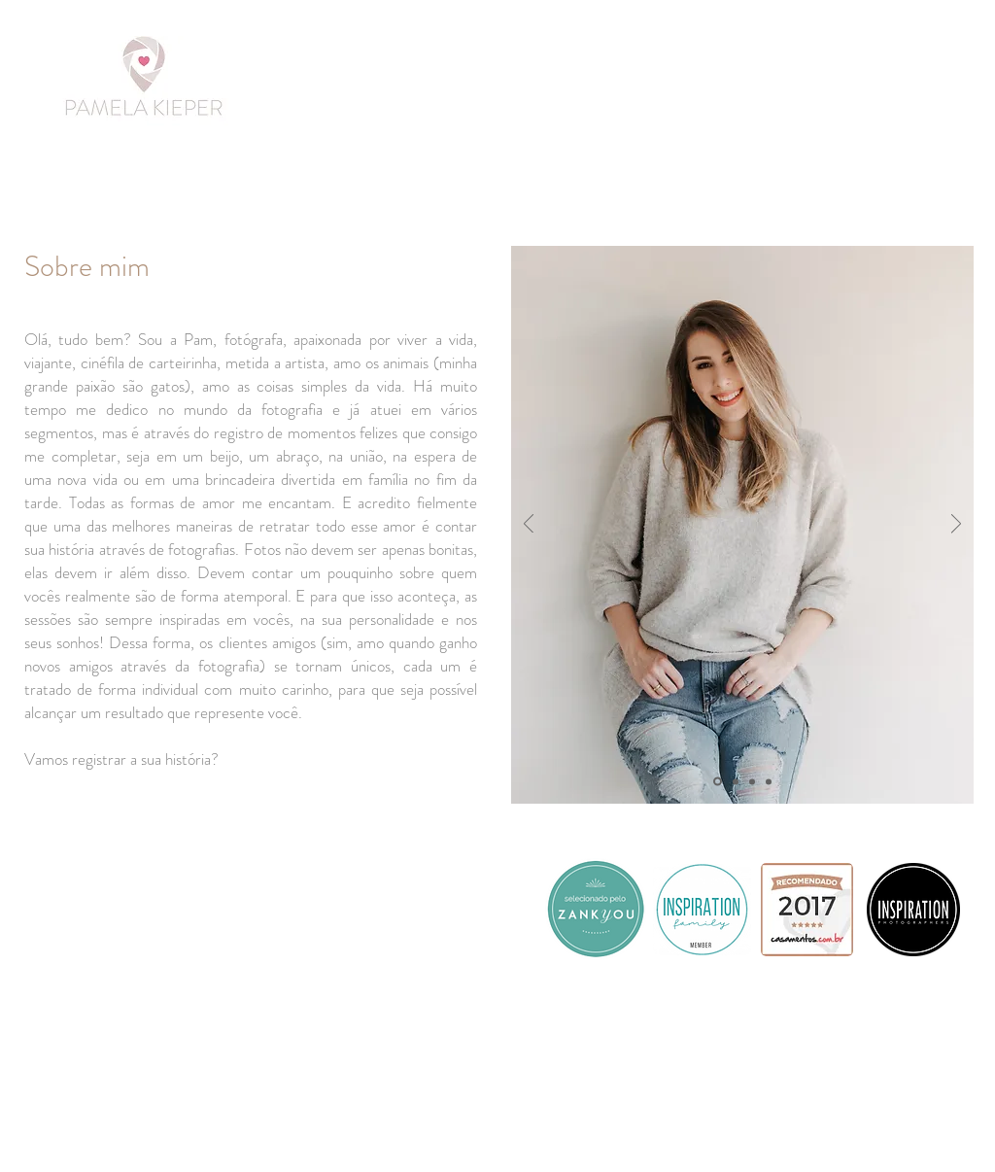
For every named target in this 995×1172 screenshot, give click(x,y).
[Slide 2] (735, 781)
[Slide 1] (717, 781)
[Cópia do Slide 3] (769, 781)
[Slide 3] (752, 781)
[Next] (956, 525)
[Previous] (528, 525)
